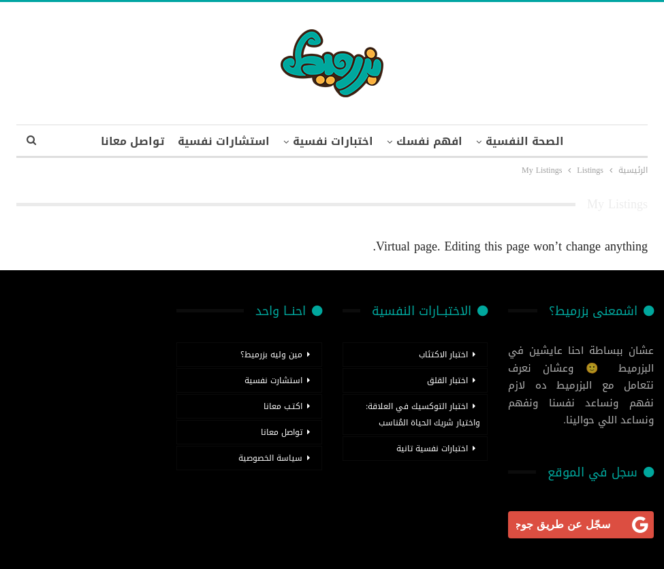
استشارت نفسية (273, 380)
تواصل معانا (132, 141)
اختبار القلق (447, 380)
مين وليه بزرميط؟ (271, 354)
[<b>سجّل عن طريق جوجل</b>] (581, 524)
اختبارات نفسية (333, 141)
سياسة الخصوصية (270, 458)
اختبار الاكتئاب (443, 354)
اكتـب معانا (283, 406)
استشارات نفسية (224, 141)
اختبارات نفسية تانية (432, 448)
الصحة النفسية (525, 141)
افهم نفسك (429, 141)
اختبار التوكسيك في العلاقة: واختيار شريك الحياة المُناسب (423, 414)
